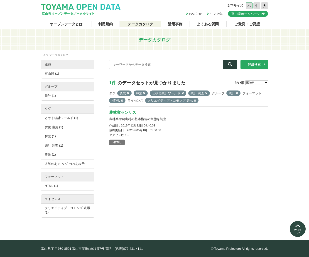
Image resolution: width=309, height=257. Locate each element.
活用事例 (175, 24)
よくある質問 (208, 24)
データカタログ (140, 24)
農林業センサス (122, 112)
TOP (44, 55)
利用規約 (105, 24)
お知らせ (195, 13)
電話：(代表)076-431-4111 (124, 248)
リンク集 (216, 13)
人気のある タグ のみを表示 (65, 164)
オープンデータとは (66, 24)
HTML (117, 142)
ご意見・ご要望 (247, 24)
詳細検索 (254, 64)
